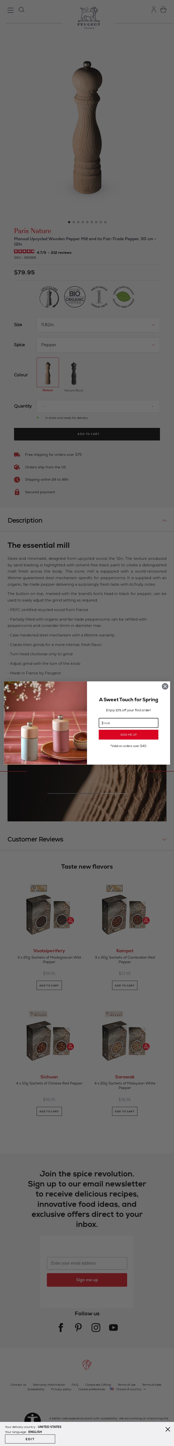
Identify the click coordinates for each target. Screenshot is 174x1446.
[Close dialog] (165, 686)
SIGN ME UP (128, 734)
